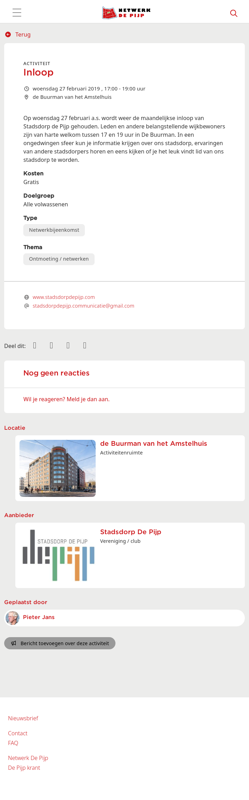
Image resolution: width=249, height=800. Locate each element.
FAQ (13, 743)
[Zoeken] (234, 12)
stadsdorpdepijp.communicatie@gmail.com (84, 305)
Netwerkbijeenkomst (54, 230)
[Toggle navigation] (16, 12)
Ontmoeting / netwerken (59, 258)
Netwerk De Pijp (28, 758)
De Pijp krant (24, 767)
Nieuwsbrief (23, 718)
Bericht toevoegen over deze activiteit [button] (60, 643)
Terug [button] (18, 34)
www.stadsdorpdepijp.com (64, 296)
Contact (17, 733)
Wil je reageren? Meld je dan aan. (66, 399)
